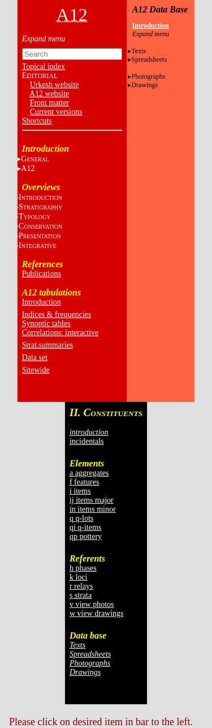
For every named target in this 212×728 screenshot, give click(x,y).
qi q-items (85, 527)
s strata (81, 595)
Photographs (148, 76)
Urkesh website (54, 84)
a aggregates (89, 473)
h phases (83, 568)
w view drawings (97, 613)
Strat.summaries (47, 345)
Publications (41, 273)
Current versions (56, 112)
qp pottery (86, 536)
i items (80, 491)
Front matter (50, 103)
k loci (79, 577)
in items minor (93, 509)
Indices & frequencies (57, 314)
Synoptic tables (46, 323)
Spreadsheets (149, 59)
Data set (34, 357)
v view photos (92, 604)
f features (84, 482)
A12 (27, 168)
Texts (138, 51)
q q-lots (81, 518)
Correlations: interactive (60, 332)
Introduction (41, 302)
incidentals (87, 441)
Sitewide (36, 370)
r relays (81, 586)
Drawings (144, 85)
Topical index (43, 66)
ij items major (92, 500)
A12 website (49, 93)
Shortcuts (37, 121)
